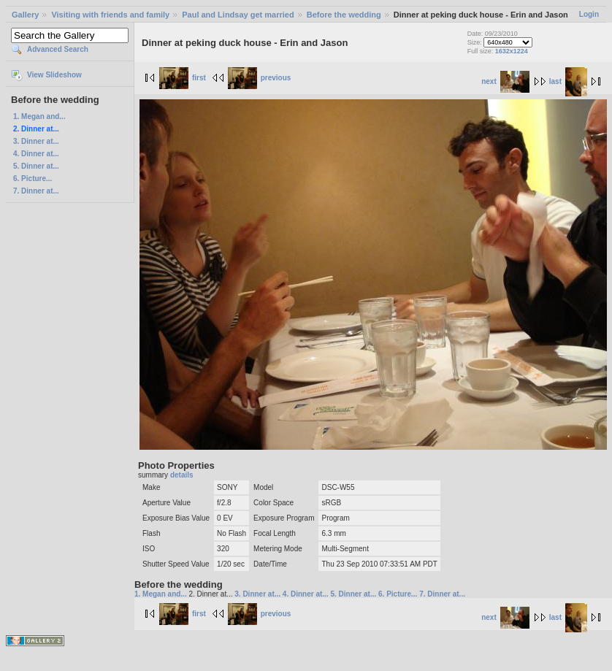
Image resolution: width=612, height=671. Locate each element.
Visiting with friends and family (110, 14)
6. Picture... (32, 179)
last (568, 81)
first (182, 78)
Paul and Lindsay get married (238, 14)
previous (259, 78)
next (505, 81)
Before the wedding (344, 14)
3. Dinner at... (36, 141)
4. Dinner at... (36, 154)
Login (589, 14)
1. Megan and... (39, 116)
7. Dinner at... (36, 191)
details (182, 475)
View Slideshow (54, 75)
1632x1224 (511, 51)
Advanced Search (57, 49)
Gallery (25, 14)
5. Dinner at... (36, 166)
